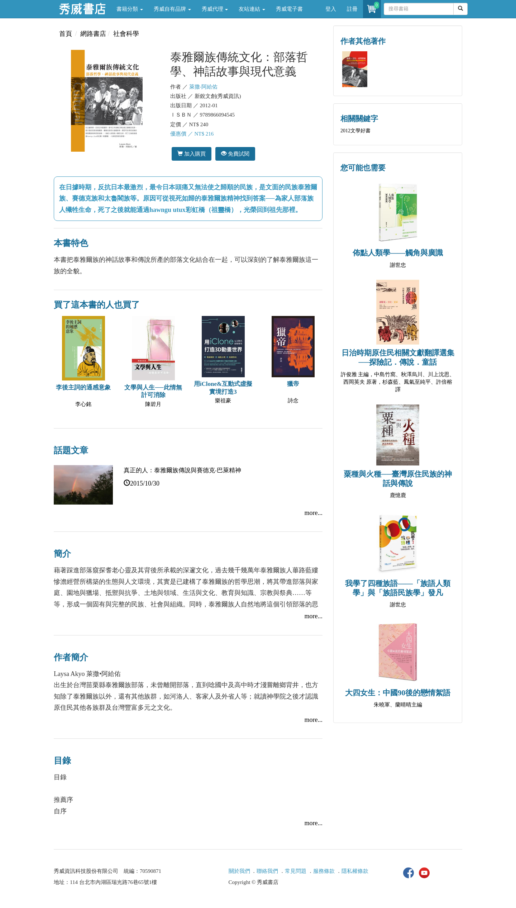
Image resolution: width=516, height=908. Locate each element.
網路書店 (93, 33)
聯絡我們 (267, 871)
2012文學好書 (355, 130)
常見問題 (295, 871)
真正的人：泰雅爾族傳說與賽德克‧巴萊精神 (182, 470)
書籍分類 (129, 9)
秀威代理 (215, 9)
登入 (330, 9)
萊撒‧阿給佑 (203, 87)
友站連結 (252, 9)
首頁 (65, 33)
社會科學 (126, 33)
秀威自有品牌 (172, 9)
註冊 (352, 9)
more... (313, 512)
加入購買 (191, 154)
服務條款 (324, 871)
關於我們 (239, 871)
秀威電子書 (289, 9)
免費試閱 (235, 154)
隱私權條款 (354, 871)
